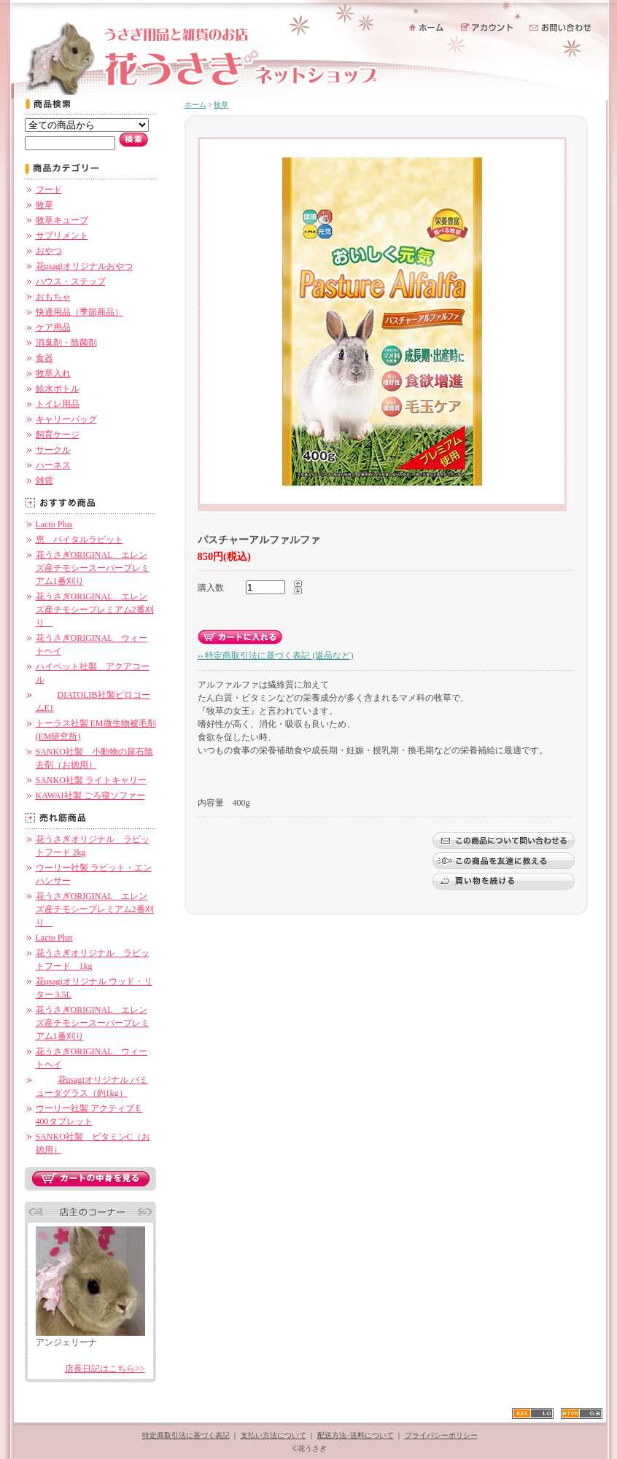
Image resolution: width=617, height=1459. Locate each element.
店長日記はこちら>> (105, 1368)
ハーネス (53, 465)
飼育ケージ (57, 434)
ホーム (195, 105)
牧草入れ (53, 373)
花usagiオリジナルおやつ (84, 266)
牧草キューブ (62, 220)
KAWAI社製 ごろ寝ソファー (90, 795)
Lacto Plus (54, 524)
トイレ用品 (57, 404)
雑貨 (44, 480)
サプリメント (62, 235)
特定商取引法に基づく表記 (186, 1435)
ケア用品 (53, 327)
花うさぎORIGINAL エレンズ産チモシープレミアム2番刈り (95, 609)
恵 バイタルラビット (79, 539)
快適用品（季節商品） (79, 312)
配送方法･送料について (355, 1435)
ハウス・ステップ (71, 281)
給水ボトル (57, 389)
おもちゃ (53, 297)
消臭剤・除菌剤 (66, 343)
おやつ (49, 251)
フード (49, 189)
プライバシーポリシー (441, 1435)
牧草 (44, 205)
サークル (53, 450)
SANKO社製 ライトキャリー (91, 780)
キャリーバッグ (66, 419)
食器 (44, 358)
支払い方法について (273, 1435)
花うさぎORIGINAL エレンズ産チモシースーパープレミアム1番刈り (93, 568)
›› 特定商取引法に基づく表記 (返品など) (276, 655)
